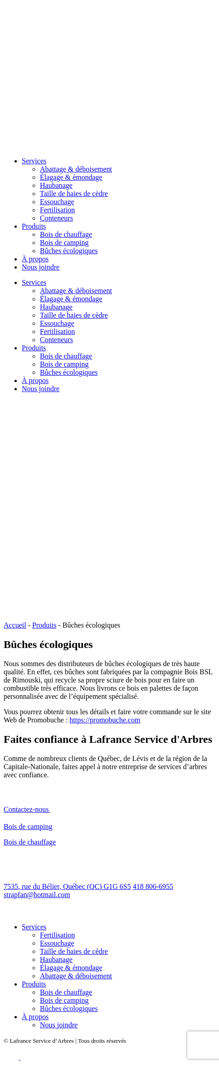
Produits (34, 226)
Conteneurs (56, 218)
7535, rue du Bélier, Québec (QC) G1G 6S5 (67, 886)
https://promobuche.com (104, 720)
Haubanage (56, 185)
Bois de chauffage (66, 234)
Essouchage (57, 202)
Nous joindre (40, 267)
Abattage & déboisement (76, 169)
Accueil (15, 625)
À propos (35, 259)
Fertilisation (57, 210)
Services (34, 161)
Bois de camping (64, 242)
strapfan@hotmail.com (37, 894)
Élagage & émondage (71, 177)
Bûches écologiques (69, 251)
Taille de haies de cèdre (74, 193)
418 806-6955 (153, 886)
